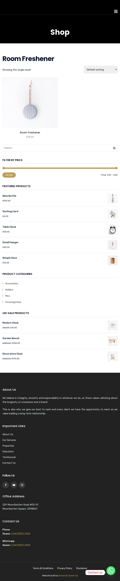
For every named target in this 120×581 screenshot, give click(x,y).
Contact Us (9, 462)
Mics (7, 296)
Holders (9, 289)
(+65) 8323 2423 (20, 533)
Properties (8, 445)
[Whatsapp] (110, 572)
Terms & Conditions (43, 568)
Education (8, 451)
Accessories (11, 283)
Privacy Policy (64, 568)
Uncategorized (13, 302)
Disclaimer (81, 568)
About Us (7, 434)
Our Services (9, 440)
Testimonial (8, 457)
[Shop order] (101, 69)
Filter (9, 175)
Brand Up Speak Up (68, 575)
